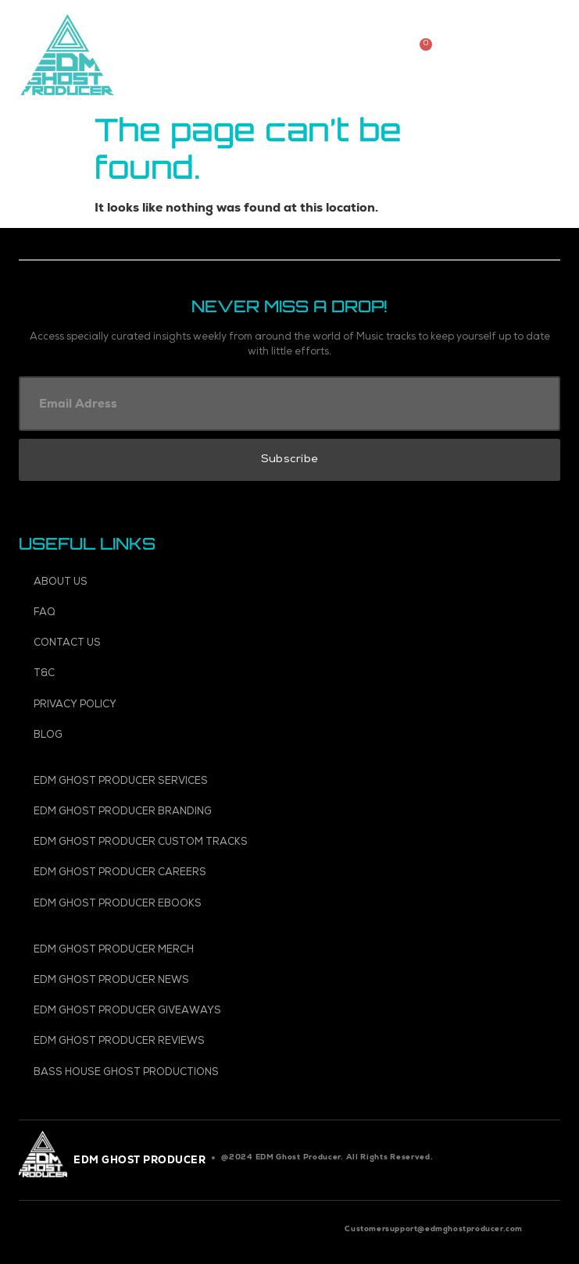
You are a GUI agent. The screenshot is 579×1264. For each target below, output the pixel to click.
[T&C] (291, 674)
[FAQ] (291, 613)
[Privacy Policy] (291, 705)
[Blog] (291, 736)
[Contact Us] (291, 643)
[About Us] (291, 583)
